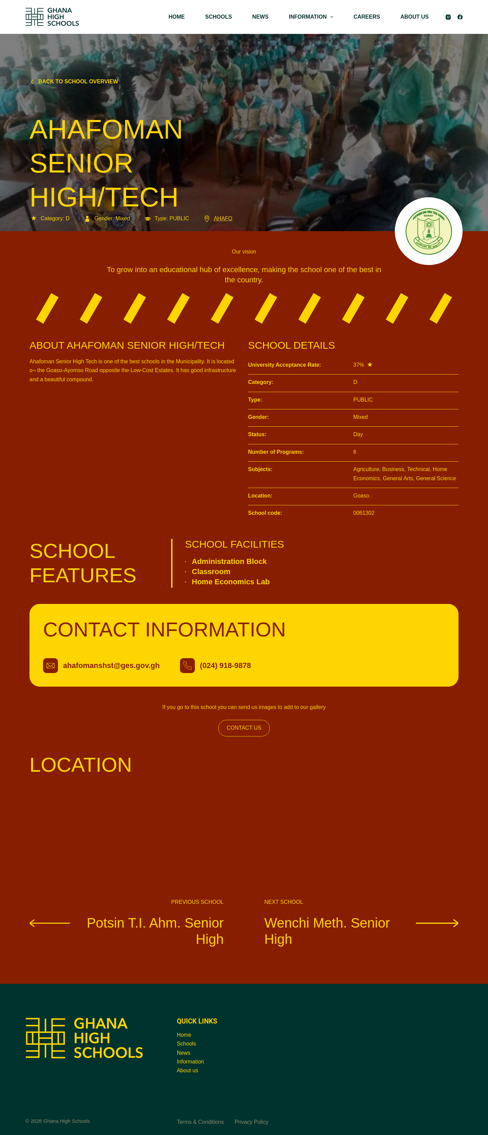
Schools (186, 1044)
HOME (176, 17)
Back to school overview (73, 81)
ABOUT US (414, 17)
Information (190, 1062)
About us (187, 1070)
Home (184, 1035)
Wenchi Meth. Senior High (361, 931)
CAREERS (366, 17)
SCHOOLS (218, 17)
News (183, 1053)
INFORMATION (312, 17)
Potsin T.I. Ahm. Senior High (126, 931)
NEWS (260, 17)
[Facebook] (460, 17)
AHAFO (217, 218)
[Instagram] (448, 17)
